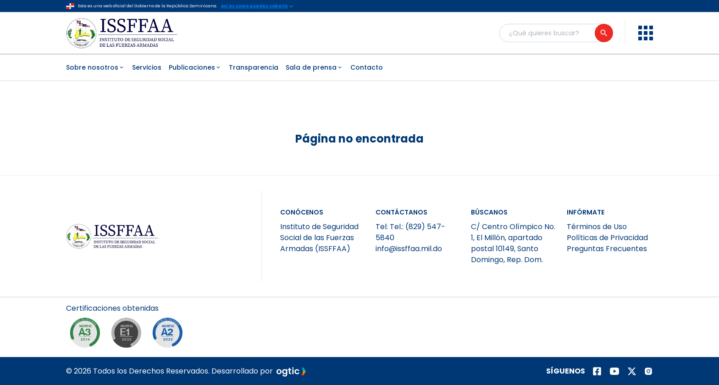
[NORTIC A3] (87, 335)
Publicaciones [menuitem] (195, 67)
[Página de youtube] (614, 371)
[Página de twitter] (631, 371)
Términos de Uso (597, 226)
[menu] (645, 33)
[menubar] (359, 67)
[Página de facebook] (597, 371)
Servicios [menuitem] (146, 67)
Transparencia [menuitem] (253, 67)
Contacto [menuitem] (366, 67)
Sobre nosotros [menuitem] (95, 67)
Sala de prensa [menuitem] (314, 67)
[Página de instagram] (648, 371)
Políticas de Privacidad (607, 237)
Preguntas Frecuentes (607, 248)
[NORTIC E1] (128, 335)
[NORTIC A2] (170, 335)
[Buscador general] (555, 33)
